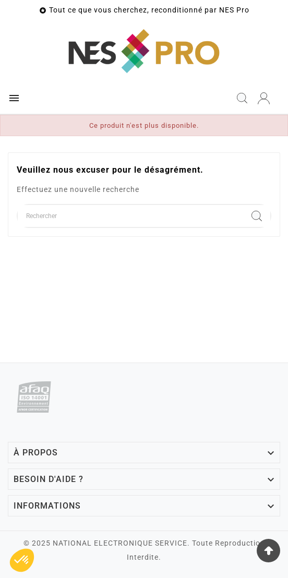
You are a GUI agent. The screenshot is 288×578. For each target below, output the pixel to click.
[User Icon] (264, 98)
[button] (21, 560)
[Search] (256, 216)
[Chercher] (130, 216)
